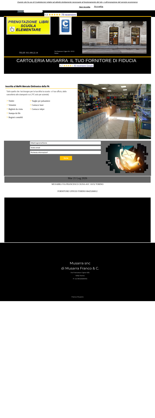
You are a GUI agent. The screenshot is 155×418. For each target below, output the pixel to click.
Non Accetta (84, 2)
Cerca (20, 11)
